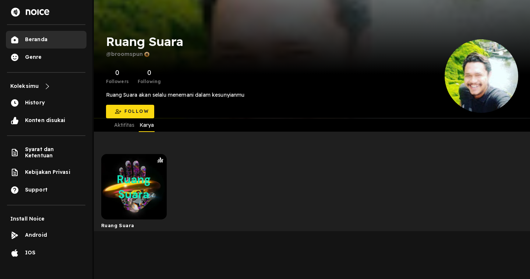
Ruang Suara (117, 225)
